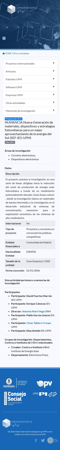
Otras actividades (21, 53)
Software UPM (30, 87)
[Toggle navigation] (48, 9)
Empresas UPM (30, 94)
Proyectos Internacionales (30, 63)
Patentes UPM (30, 79)
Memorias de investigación (30, 110)
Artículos (30, 71)
